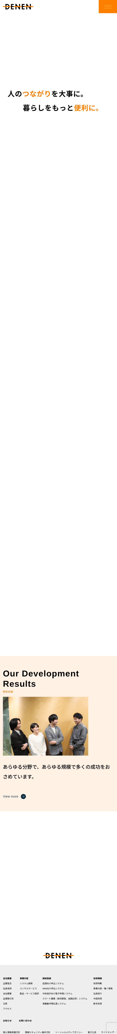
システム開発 (26, 983)
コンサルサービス (28, 988)
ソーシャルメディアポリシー (69, 1032)
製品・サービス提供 (29, 993)
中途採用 (97, 998)
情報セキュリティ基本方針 (37, 1032)
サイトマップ (107, 1032)
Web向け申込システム (53, 988)
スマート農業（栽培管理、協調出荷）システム (65, 998)
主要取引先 (8, 998)
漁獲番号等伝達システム (54, 1003)
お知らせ (7, 1020)
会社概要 (7, 978)
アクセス (7, 1009)
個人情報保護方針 (11, 1032)
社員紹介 (97, 993)
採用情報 (97, 978)
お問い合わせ (25, 1020)
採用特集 (97, 983)
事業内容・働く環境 (103, 988)
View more (14, 796)
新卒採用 (97, 1003)
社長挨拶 (7, 988)
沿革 (5, 1003)
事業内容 (24, 978)
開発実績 (47, 978)
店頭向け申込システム (53, 983)
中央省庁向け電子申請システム (57, 993)
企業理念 (7, 983)
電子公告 (92, 1032)
